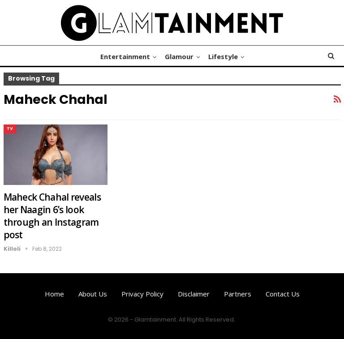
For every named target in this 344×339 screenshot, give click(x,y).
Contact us (283, 293)
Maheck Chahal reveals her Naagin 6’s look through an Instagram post (52, 216)
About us (92, 293)
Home (54, 293)
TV (10, 128)
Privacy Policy (142, 293)
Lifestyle (223, 56)
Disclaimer (194, 293)
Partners (237, 293)
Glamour (179, 56)
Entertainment (125, 56)
